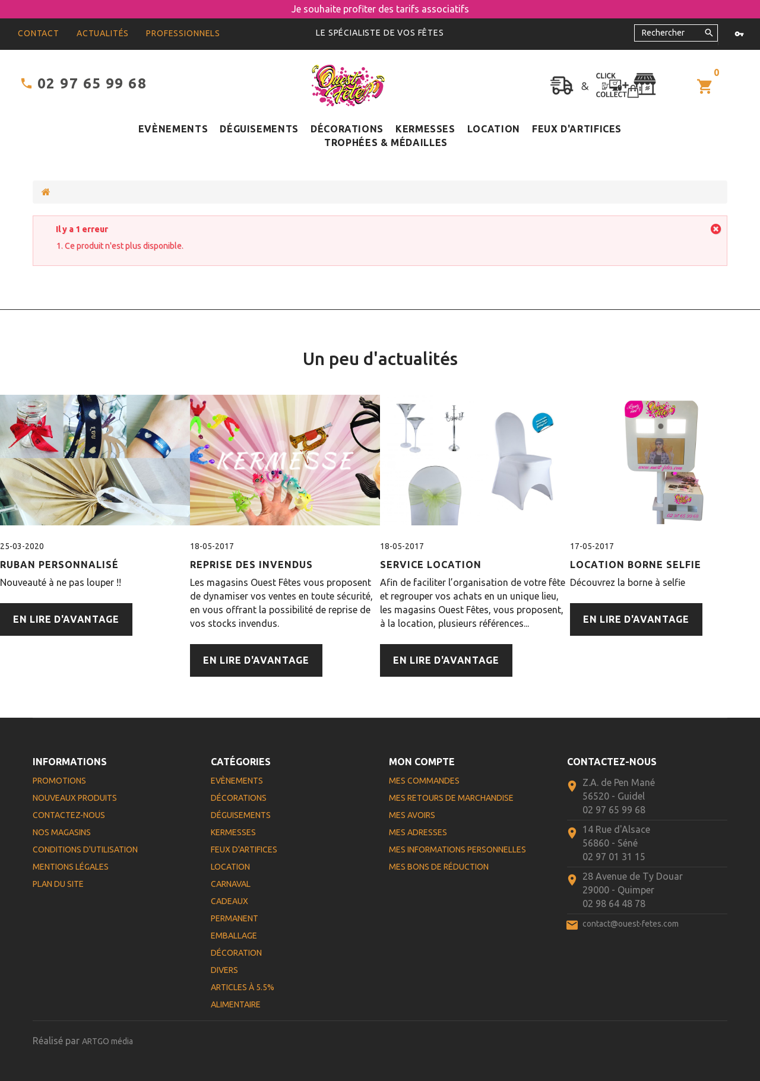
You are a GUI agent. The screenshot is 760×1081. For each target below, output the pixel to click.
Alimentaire (236, 1004)
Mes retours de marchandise (451, 798)
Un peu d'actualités (380, 358)
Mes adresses (418, 832)
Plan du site (58, 884)
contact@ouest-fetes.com (630, 923)
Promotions (59, 780)
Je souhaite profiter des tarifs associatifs (380, 9)
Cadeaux (229, 901)
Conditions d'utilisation (85, 849)
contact (38, 33)
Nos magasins (62, 832)
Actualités (103, 33)
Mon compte (422, 761)
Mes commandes (424, 780)
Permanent (234, 918)
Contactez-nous (69, 815)
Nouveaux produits (75, 798)
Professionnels (183, 33)
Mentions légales (71, 866)
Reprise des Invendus (251, 564)
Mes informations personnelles (457, 849)
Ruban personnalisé (59, 564)
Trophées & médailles (386, 142)
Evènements (173, 128)
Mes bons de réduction (439, 866)
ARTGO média (107, 1041)
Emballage (234, 935)
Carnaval (231, 884)
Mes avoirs (412, 815)
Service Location (431, 564)
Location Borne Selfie (635, 564)
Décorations (347, 128)
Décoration (236, 953)
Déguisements (259, 128)
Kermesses (425, 128)
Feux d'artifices (577, 128)
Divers (224, 970)
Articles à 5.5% (242, 987)
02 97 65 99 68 (92, 83)
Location (493, 128)
